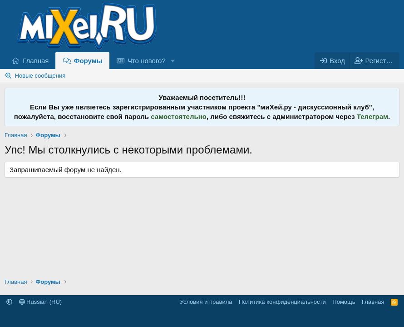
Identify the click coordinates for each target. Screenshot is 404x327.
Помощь (343, 301)
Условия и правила (206, 301)
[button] (173, 60)
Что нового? (147, 60)
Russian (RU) (40, 301)
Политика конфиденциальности (282, 301)
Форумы (88, 60)
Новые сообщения (40, 75)
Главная (36, 60)
